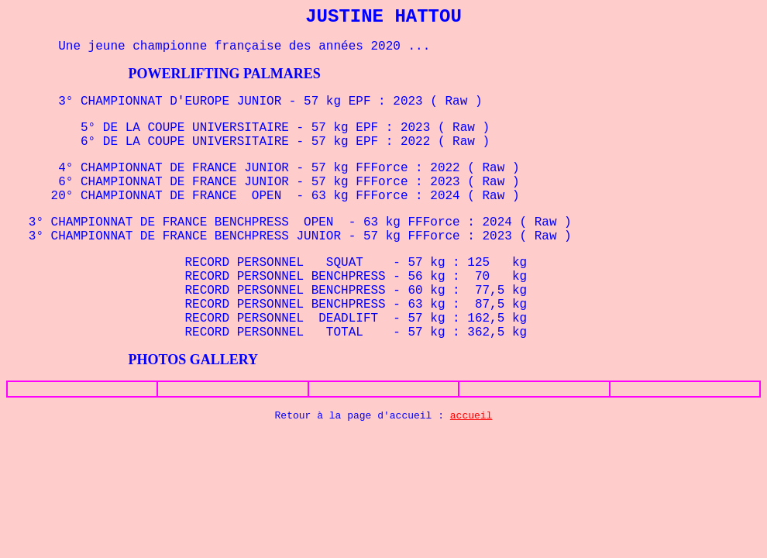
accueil (471, 416)
